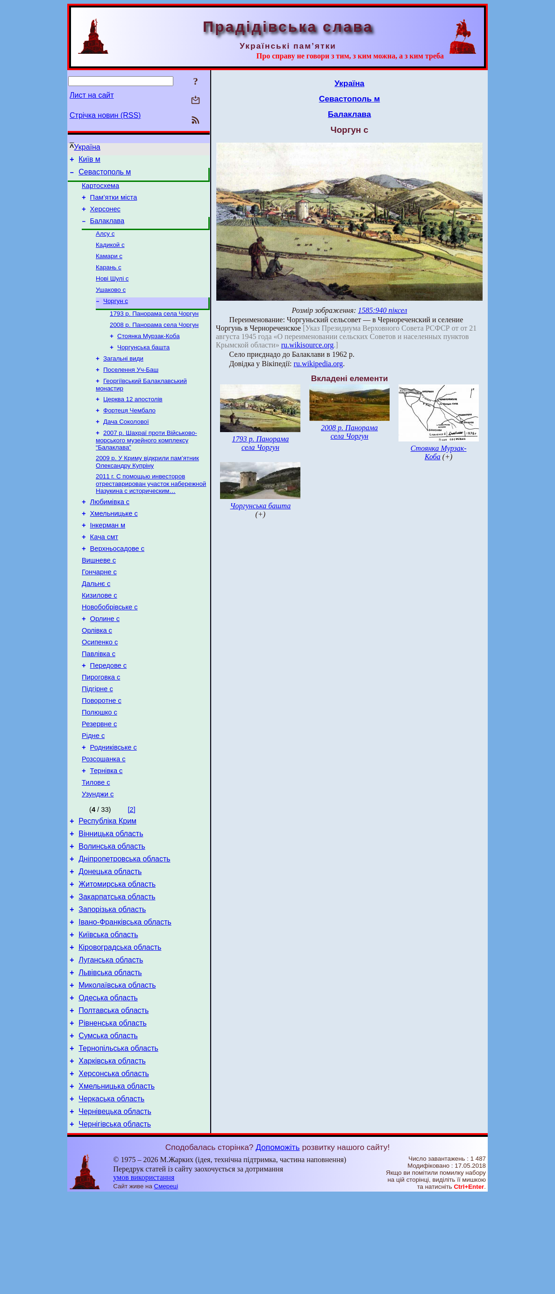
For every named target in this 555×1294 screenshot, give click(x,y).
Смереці (166, 1284)
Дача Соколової (126, 445)
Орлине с (105, 661)
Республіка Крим (107, 886)
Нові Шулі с (112, 291)
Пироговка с (101, 726)
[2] (131, 873)
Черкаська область (111, 1195)
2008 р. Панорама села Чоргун (154, 341)
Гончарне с (99, 609)
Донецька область (110, 942)
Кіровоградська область (119, 1026)
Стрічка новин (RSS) (105, 115)
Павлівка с (98, 700)
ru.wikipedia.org (318, 364)
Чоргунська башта (143, 365)
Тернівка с (106, 831)
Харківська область (112, 1153)
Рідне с (93, 792)
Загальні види (123, 378)
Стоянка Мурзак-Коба (148, 353)
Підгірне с (97, 740)
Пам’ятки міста (113, 203)
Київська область (108, 1012)
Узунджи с (98, 857)
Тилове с (96, 844)
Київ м (89, 161)
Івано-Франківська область (124, 998)
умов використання (143, 1276)
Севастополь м (104, 175)
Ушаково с (111, 303)
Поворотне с (101, 753)
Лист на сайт (92, 95)
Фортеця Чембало (129, 433)
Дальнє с (96, 622)
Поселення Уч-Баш (130, 390)
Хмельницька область (116, 1181)
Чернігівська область (114, 1223)
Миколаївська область (117, 1068)
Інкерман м (108, 556)
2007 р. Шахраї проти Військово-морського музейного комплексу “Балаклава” (146, 465)
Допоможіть (277, 1246)
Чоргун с (115, 315)
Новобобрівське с (110, 648)
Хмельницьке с (114, 543)
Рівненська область (112, 1110)
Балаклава (107, 229)
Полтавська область (113, 1096)
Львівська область (110, 1054)
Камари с (109, 267)
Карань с (108, 279)
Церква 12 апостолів (133, 421)
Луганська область (110, 1040)
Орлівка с (97, 674)
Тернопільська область (118, 1138)
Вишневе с (99, 596)
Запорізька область (112, 984)
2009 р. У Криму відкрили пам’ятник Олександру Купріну (147, 488)
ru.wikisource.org (307, 345)
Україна (87, 147)
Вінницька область (110, 900)
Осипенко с (100, 687)
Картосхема (100, 190)
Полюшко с (99, 766)
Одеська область (108, 1082)
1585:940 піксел (382, 310)
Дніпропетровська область (124, 928)
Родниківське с (113, 805)
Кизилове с (99, 635)
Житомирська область (117, 956)
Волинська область (111, 914)
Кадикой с (110, 255)
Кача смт (104, 569)
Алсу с (105, 242)
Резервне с (99, 779)
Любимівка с (110, 530)
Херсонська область (113, 1167)
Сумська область (108, 1124)
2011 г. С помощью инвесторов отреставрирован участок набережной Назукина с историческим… (151, 510)
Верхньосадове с (117, 582)
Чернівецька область (114, 1209)
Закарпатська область (116, 970)
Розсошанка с (104, 818)
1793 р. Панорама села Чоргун (154, 329)
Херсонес (105, 216)
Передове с (108, 713)
